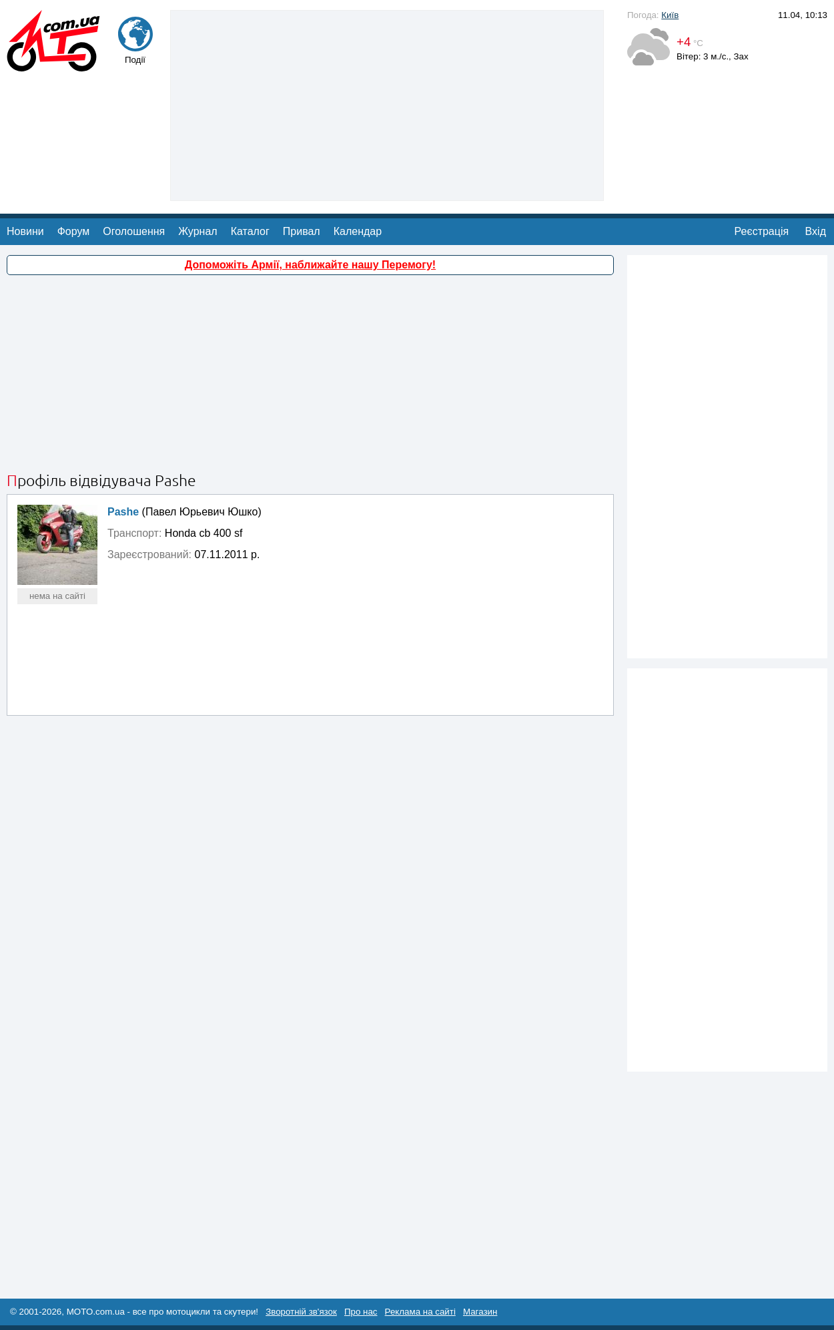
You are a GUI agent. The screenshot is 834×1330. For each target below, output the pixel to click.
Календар (358, 231)
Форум (73, 231)
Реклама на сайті (420, 1312)
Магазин (480, 1312)
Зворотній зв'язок (301, 1312)
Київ (670, 15)
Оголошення (134, 231)
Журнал (197, 231)
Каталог (250, 231)
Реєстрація (762, 231)
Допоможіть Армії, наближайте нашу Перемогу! (310, 264)
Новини (25, 231)
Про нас (361, 1312)
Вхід (815, 231)
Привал (301, 231)
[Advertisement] (387, 104)
